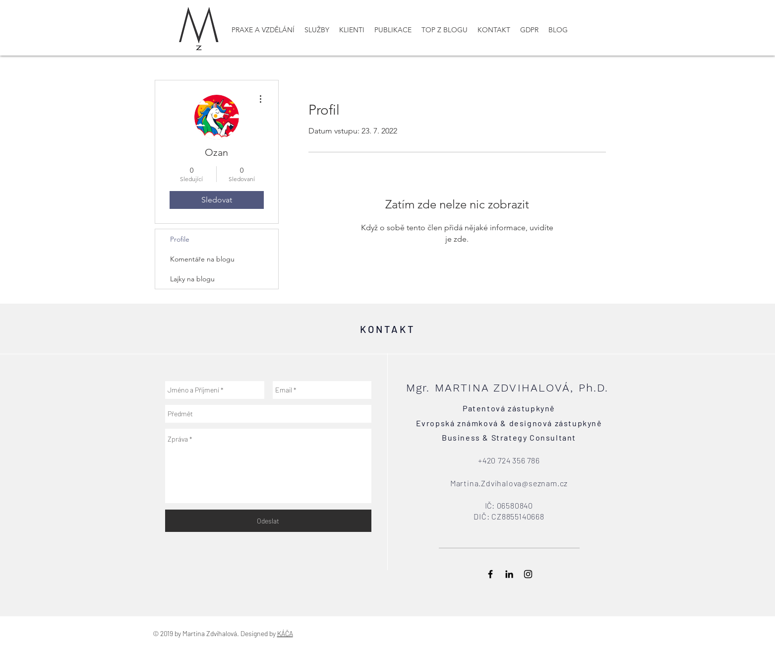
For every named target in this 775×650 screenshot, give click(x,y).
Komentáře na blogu (202, 259)
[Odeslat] (268, 521)
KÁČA (285, 633)
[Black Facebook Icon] (490, 574)
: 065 (501, 505)
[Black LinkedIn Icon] (509, 574)
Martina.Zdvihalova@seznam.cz (509, 483)
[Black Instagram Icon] (528, 574)
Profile (179, 239)
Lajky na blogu (192, 278)
